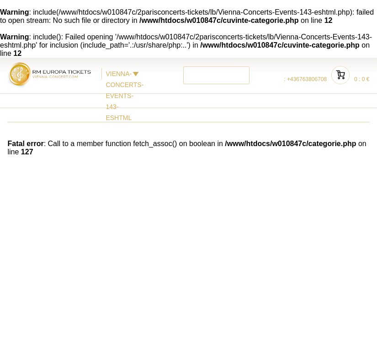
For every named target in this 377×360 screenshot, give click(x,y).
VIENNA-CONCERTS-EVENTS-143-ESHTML (117, 74)
